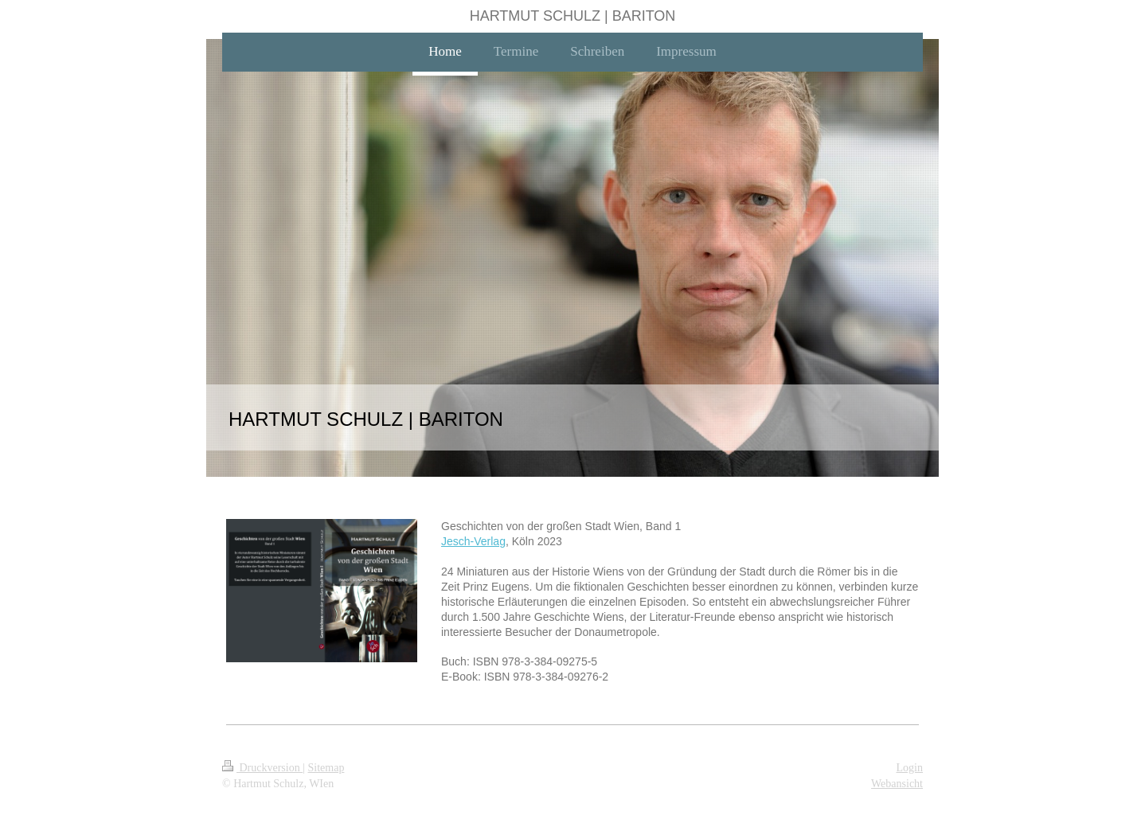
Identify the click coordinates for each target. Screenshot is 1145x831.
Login (910, 768)
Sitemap (326, 768)
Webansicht (897, 784)
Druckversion (262, 768)
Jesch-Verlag (473, 541)
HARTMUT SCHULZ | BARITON (573, 16)
